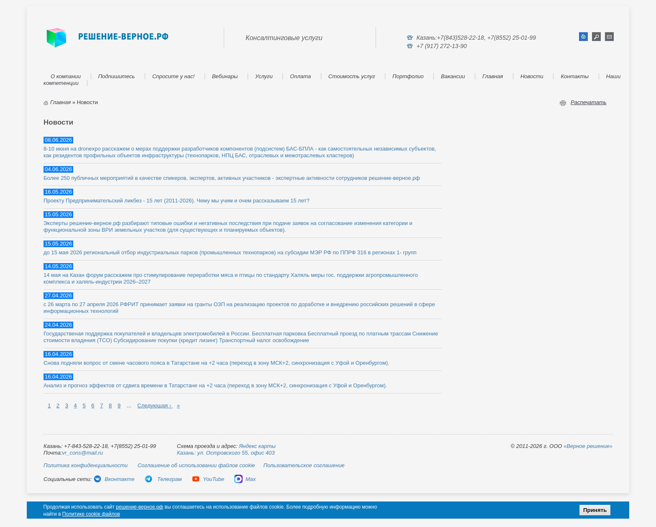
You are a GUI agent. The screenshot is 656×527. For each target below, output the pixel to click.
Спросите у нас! (173, 76)
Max (245, 479)
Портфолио (407, 76)
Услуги (264, 76)
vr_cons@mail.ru (82, 453)
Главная (492, 76)
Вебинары (225, 76)
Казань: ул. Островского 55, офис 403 (226, 453)
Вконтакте (113, 479)
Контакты (575, 76)
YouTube (208, 479)
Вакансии (453, 76)
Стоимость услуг (351, 76)
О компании (66, 76)
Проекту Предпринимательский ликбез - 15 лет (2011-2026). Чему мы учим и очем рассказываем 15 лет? (177, 200)
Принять (595, 510)
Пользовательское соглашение (304, 465)
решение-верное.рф (139, 507)
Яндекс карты (257, 446)
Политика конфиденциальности (86, 465)
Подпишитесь (116, 76)
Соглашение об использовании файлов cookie (196, 465)
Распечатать (589, 102)
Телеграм (163, 479)
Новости (531, 76)
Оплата (300, 76)
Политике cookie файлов (91, 514)
